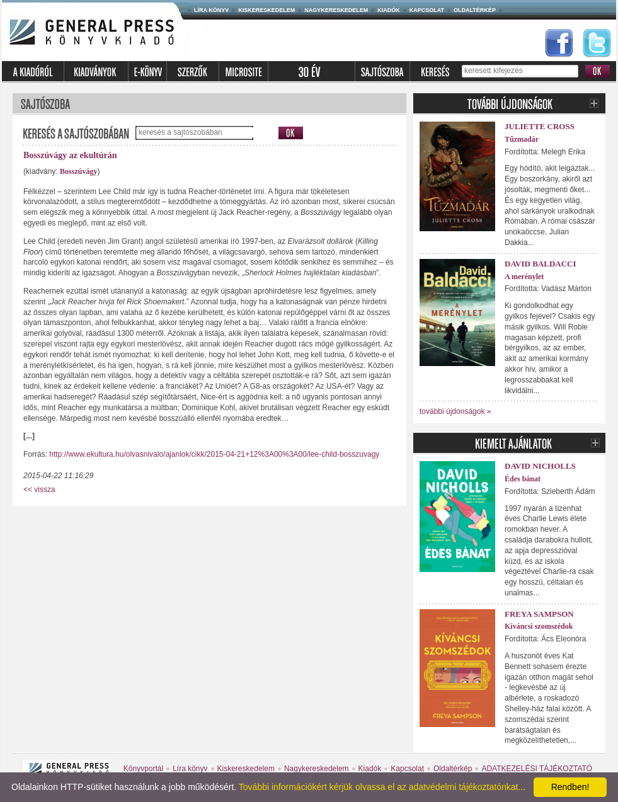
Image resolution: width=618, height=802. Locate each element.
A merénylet (524, 276)
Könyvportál (143, 768)
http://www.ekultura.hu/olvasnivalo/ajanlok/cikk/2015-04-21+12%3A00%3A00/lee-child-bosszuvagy (214, 454)
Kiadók (388, 10)
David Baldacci (540, 263)
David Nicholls (540, 466)
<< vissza (39, 489)
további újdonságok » (455, 411)
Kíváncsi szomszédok (539, 626)
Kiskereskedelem (266, 10)
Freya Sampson (539, 614)
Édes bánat (523, 478)
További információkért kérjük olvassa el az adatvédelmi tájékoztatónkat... (382, 787)
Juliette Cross (540, 126)
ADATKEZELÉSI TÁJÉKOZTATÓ (536, 768)
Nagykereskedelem (336, 10)
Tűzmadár (522, 139)
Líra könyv (211, 10)
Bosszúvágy (78, 171)
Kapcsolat (426, 10)
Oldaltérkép (475, 10)
